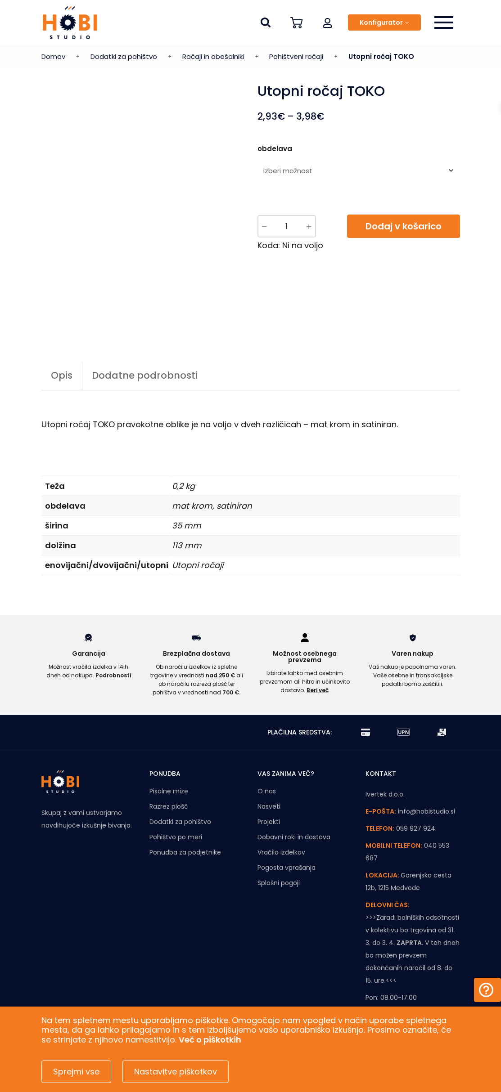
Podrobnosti (113, 625)
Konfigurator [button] (381, 22)
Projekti (268, 771)
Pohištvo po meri (175, 786)
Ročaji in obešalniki (213, 56)
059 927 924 (415, 778)
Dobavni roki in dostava (293, 786)
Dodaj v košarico (404, 226)
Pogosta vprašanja (286, 817)
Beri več (318, 640)
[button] (327, 22)
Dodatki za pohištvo (123, 56)
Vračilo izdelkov (281, 801)
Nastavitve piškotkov (175, 1071)
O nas (266, 740)
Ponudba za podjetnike (185, 801)
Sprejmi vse (76, 1071)
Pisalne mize (168, 740)
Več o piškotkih (210, 1039)
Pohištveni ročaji (296, 56)
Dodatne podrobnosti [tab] (145, 324)
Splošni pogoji (278, 832)
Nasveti (268, 756)
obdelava (274, 148)
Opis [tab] (61, 324)
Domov (53, 56)
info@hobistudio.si (426, 760)
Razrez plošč (168, 756)
